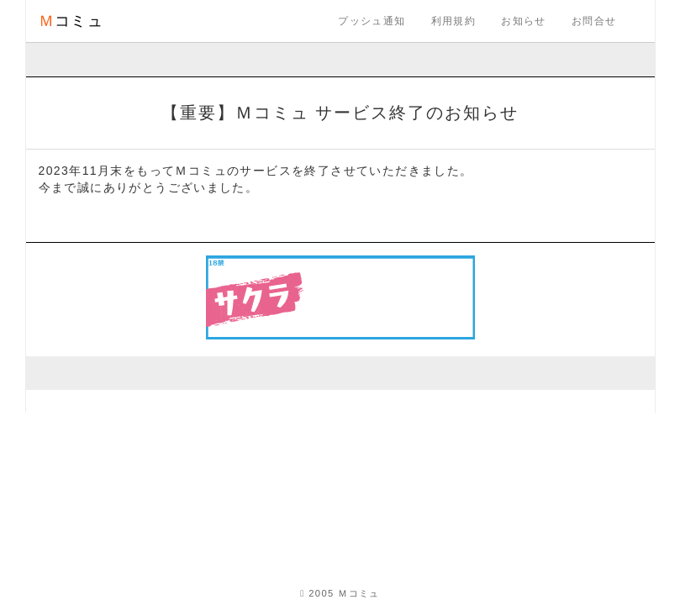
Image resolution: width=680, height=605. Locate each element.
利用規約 (454, 21)
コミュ (71, 21)
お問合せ (594, 21)
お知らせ (523, 21)
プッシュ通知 (371, 21)
